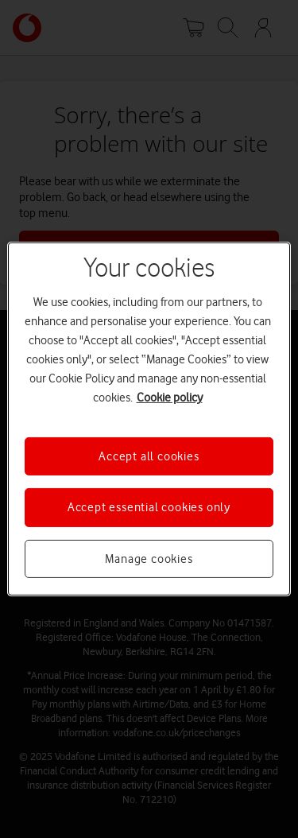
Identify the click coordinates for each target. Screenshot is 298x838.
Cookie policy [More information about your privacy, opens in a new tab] (170, 397)
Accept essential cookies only (149, 507)
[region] (148, 419)
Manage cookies (148, 559)
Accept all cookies (149, 456)
